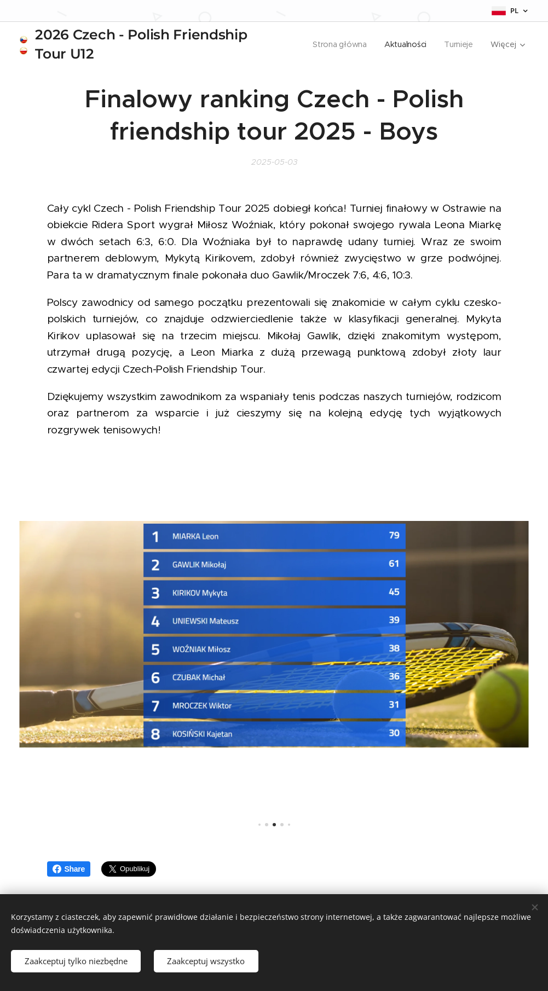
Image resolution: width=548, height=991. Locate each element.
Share (69, 869)
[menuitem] (341, 44)
